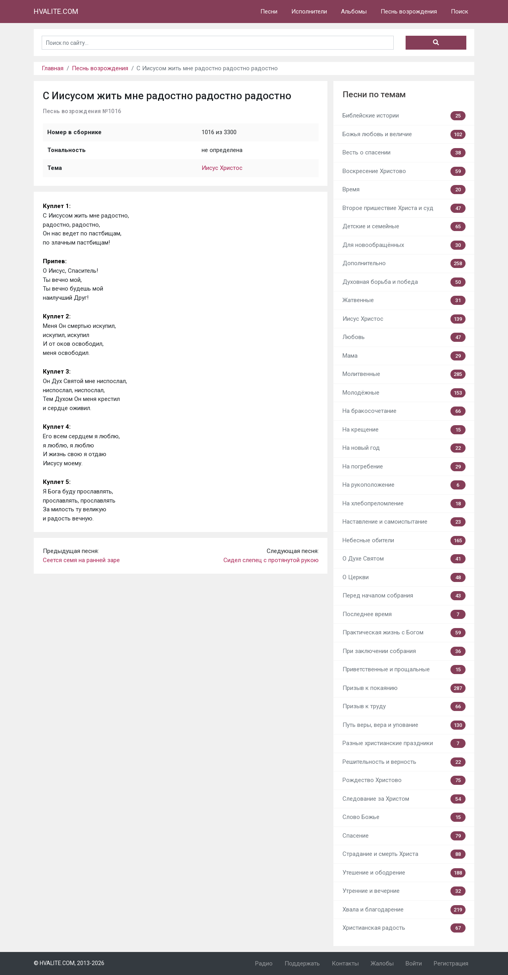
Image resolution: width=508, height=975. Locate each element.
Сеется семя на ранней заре (81, 560)
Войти (414, 963)
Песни (268, 11)
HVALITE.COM (56, 11)
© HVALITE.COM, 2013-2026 (69, 963)
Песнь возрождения (409, 11)
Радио (264, 963)
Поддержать (302, 963)
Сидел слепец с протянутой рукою (271, 560)
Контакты (345, 963)
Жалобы (382, 963)
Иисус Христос (222, 167)
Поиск (459, 11)
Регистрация (451, 963)
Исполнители (309, 11)
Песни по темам (374, 94)
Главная (53, 68)
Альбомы (354, 11)
